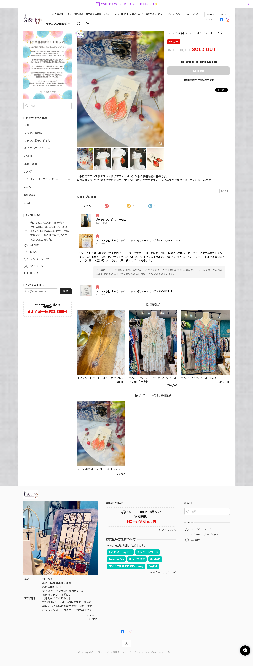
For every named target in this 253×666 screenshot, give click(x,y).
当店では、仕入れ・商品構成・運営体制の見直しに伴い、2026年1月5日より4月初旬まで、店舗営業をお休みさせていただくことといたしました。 (127, 14)
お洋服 (28, 156)
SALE (27, 202)
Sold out (198, 70)
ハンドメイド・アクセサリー (41, 179)
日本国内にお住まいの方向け (198, 80)
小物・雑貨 (30, 164)
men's (27, 187)
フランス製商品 (33, 133)
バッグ (28, 171)
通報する (224, 191)
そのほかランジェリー (37, 148)
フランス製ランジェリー (38, 140)
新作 (27, 125)
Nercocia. (29, 195)
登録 (65, 291)
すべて (87, 205)
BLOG (224, 14)
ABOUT (210, 14)
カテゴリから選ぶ (58, 23)
